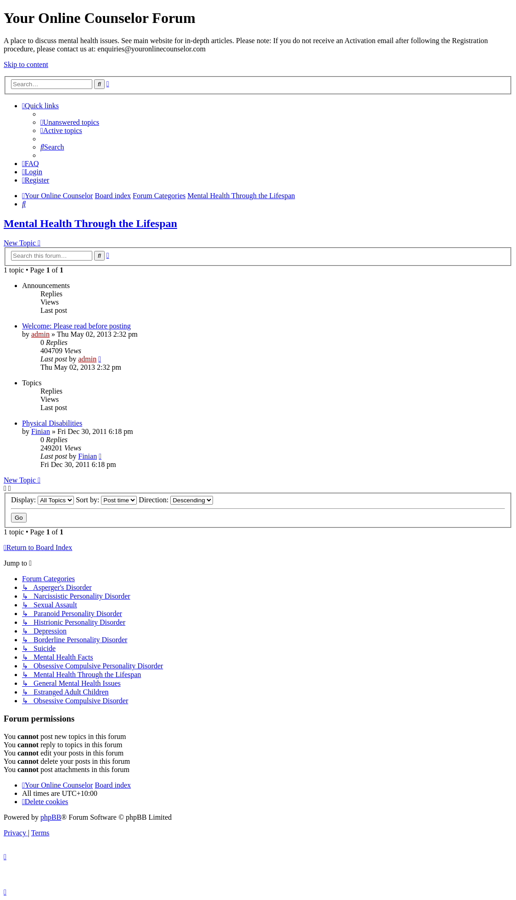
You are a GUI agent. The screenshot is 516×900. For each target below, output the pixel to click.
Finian (40, 431)
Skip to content (26, 64)
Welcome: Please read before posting (76, 326)
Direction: (176, 500)
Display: (42, 500)
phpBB (50, 817)
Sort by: (106, 500)
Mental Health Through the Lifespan (90, 223)
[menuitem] (69, 122)
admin (40, 334)
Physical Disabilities (52, 423)
